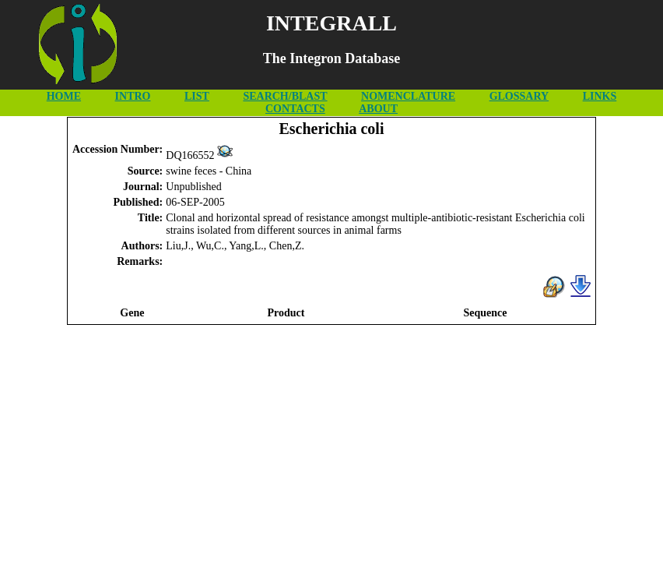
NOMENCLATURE (408, 96)
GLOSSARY (519, 96)
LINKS (600, 96)
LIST (196, 96)
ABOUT (378, 109)
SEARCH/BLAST (285, 96)
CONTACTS (295, 109)
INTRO (133, 96)
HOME (64, 96)
